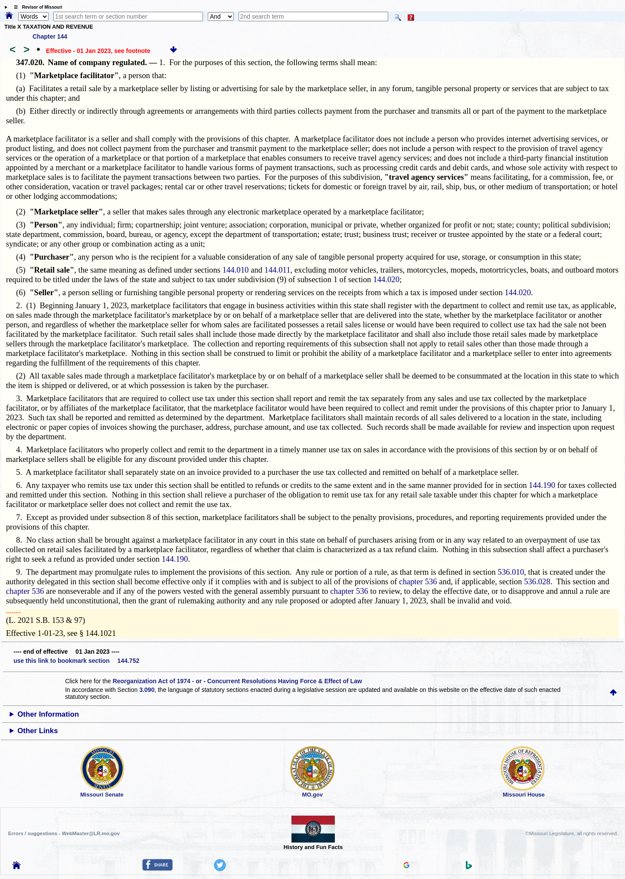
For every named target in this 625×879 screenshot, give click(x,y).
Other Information (48, 714)
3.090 (146, 689)
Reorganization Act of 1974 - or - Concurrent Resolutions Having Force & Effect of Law (237, 681)
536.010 (511, 571)
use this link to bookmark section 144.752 (76, 660)
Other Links (37, 731)
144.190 (542, 485)
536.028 (537, 581)
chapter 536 (418, 581)
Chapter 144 (50, 36)
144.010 (236, 269)
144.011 (278, 269)
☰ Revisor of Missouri (36, 7)
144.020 (386, 279)
